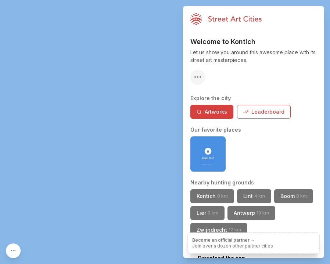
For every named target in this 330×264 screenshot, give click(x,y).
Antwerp (251, 213)
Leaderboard (263, 112)
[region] (165, 132)
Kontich (212, 196)
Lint (254, 196)
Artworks (212, 112)
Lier (207, 213)
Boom (293, 196)
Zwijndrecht (219, 230)
